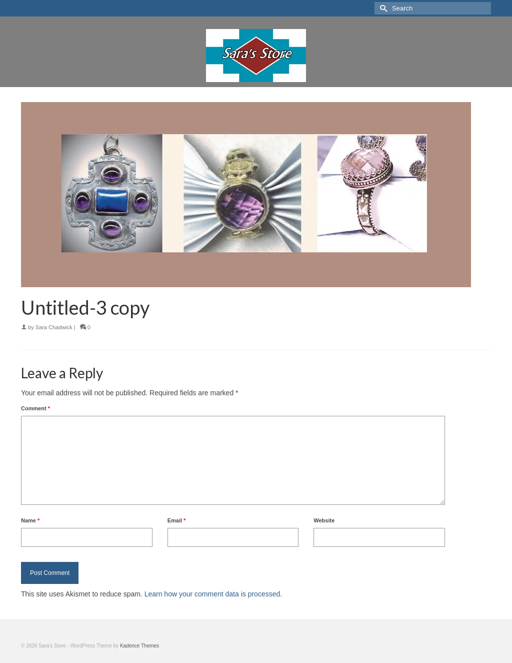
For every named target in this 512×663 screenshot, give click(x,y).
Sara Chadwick (54, 327)
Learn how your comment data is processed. (213, 594)
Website (324, 520)
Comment (35, 408)
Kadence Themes (139, 645)
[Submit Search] (382, 8)
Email (177, 520)
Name (30, 520)
